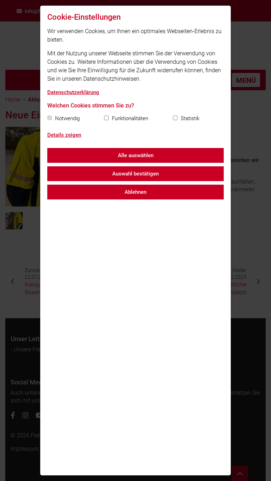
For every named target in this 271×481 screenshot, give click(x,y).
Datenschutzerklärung (73, 92)
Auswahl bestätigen (135, 174)
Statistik (190, 118)
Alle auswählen (135, 155)
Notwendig (67, 118)
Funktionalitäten (130, 118)
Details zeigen (64, 135)
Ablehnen (135, 192)
